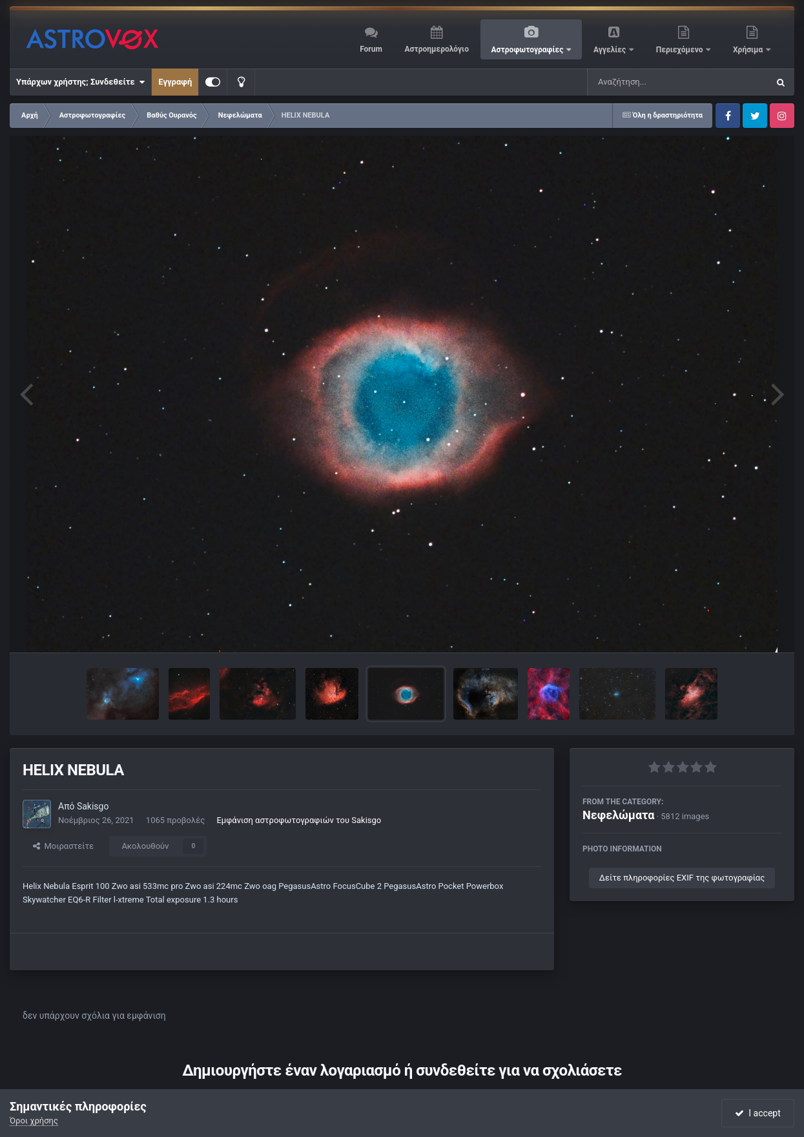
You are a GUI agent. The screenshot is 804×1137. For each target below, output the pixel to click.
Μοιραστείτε (63, 846)
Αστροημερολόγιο (436, 49)
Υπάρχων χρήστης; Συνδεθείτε (80, 82)
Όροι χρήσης (34, 1120)
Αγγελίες (610, 49)
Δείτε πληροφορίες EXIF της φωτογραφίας (682, 877)
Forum (371, 49)
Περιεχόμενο (680, 49)
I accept (757, 1113)
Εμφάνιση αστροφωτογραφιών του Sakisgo (298, 820)
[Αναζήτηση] (652, 82)
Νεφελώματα (618, 815)
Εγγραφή (175, 82)
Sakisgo (93, 806)
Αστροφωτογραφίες (528, 49)
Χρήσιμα (749, 49)
